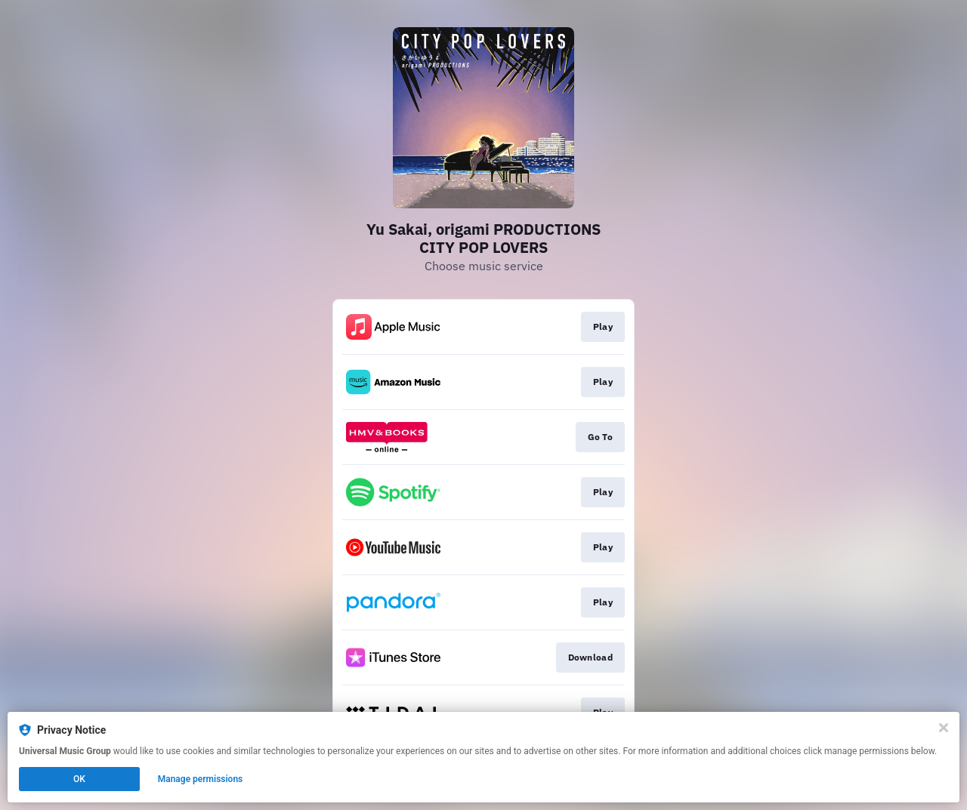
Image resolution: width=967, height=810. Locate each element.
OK (79, 779)
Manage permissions (200, 779)
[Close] (943, 728)
